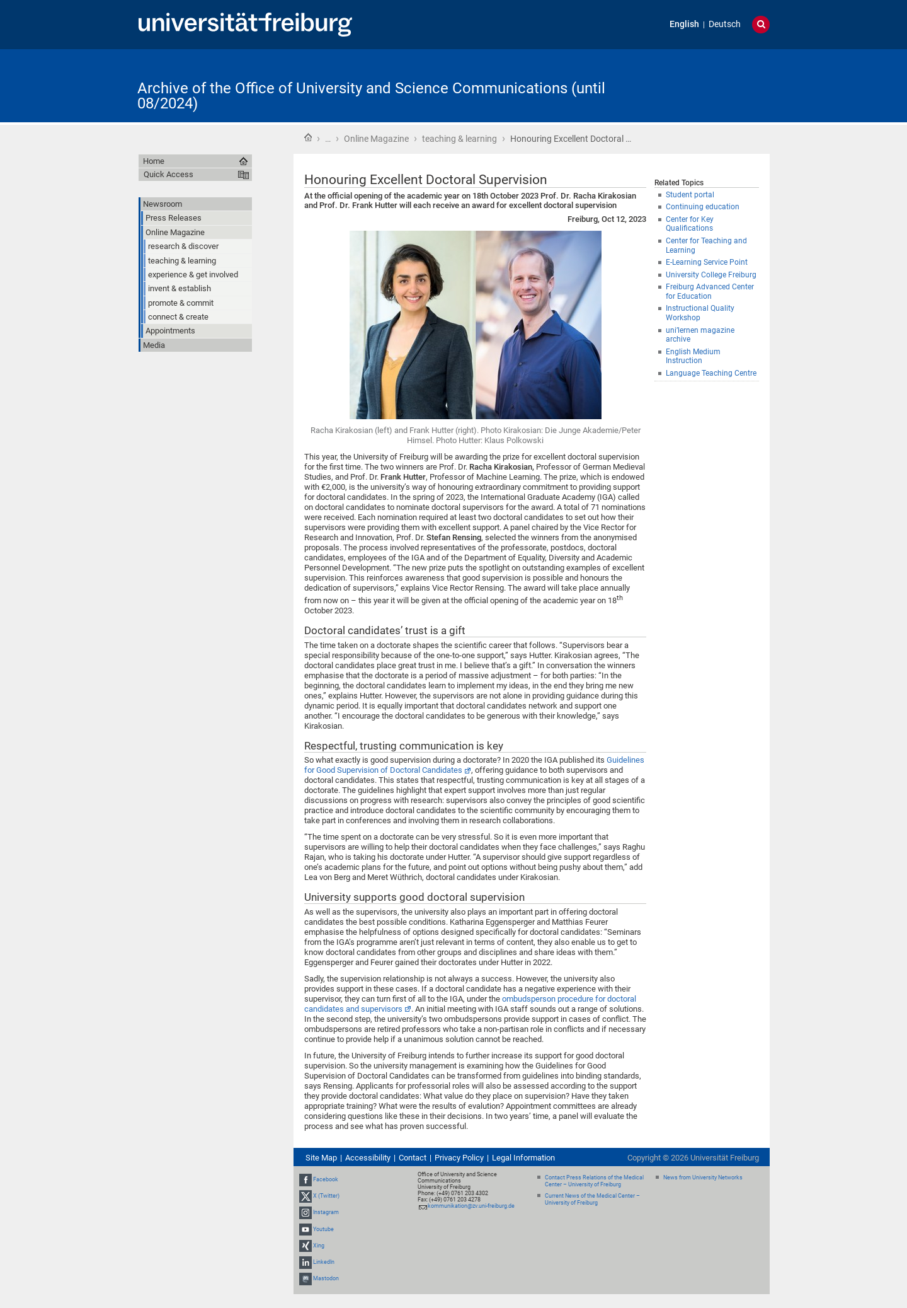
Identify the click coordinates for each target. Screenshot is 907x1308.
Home (308, 137)
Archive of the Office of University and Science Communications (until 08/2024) (371, 95)
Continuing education (702, 206)
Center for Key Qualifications (690, 224)
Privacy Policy (459, 1157)
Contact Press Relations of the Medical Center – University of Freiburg (594, 1181)
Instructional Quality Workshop (700, 313)
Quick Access (168, 174)
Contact (412, 1157)
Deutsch (725, 24)
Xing (318, 1245)
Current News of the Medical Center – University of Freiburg (592, 1199)
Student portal (690, 194)
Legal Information (523, 1157)
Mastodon (326, 1278)
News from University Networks (703, 1177)
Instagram (326, 1213)
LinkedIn (323, 1262)
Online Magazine (376, 139)
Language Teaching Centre (711, 373)
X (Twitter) (326, 1196)
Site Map (321, 1157)
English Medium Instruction (693, 356)
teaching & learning (459, 139)
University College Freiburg (711, 274)
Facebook (325, 1179)
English (684, 24)
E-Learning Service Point (707, 262)
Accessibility (368, 1157)
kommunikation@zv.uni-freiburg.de (471, 1206)
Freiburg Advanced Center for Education (710, 291)
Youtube (323, 1229)
